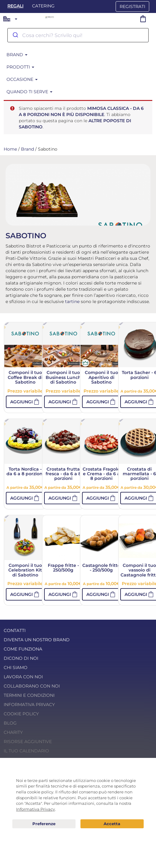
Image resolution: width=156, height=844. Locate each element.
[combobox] (78, 35)
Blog (10, 723)
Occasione (22, 79)
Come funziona (23, 649)
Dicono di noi (21, 658)
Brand (16, 54)
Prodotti (20, 67)
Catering (43, 6)
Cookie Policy (21, 714)
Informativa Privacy (29, 704)
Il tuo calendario (26, 751)
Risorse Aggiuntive (28, 741)
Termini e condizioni (29, 695)
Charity (13, 732)
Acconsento (112, 823)
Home (10, 149)
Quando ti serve (29, 91)
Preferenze (44, 824)
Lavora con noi (23, 677)
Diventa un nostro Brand (37, 639)
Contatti (15, 630)
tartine (72, 301)
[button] (25, 402)
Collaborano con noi (32, 686)
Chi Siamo (15, 667)
